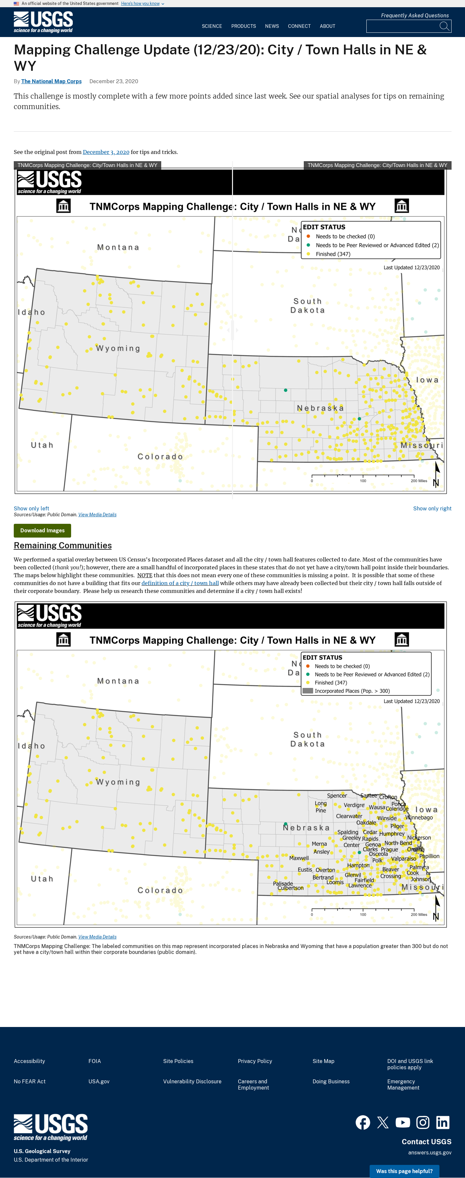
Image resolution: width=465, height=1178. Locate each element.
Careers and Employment (253, 1085)
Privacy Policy (255, 1061)
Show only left (31, 508)
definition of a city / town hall (180, 583)
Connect (299, 26)
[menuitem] (212, 22)
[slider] (232, 330)
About (327, 26)
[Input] (409, 26)
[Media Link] (233, 764)
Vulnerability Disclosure (192, 1082)
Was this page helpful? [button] (404, 1171)
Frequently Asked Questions (415, 15)
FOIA (94, 1061)
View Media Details (97, 514)
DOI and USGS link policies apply (410, 1064)
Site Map (324, 1061)
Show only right (432, 509)
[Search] (445, 26)
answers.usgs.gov (430, 1153)
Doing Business (331, 1082)
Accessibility (29, 1061)
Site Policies (178, 1061)
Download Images (42, 530)
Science (212, 26)
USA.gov (98, 1082)
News (272, 26)
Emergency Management (403, 1085)
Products (243, 26)
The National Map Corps (51, 81)
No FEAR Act (30, 1082)
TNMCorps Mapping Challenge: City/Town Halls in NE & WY (88, 165)
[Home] (43, 31)
